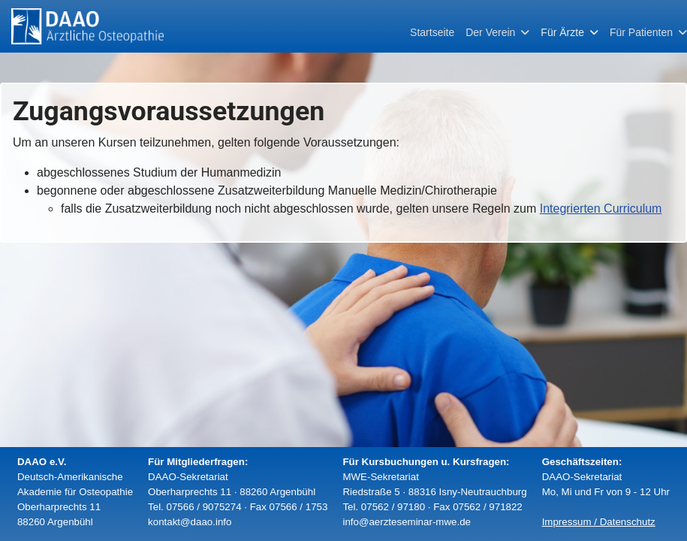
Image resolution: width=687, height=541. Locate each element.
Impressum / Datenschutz (598, 521)
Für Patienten (641, 32)
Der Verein (490, 32)
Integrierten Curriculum (601, 208)
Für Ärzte (562, 32)
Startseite (432, 32)
